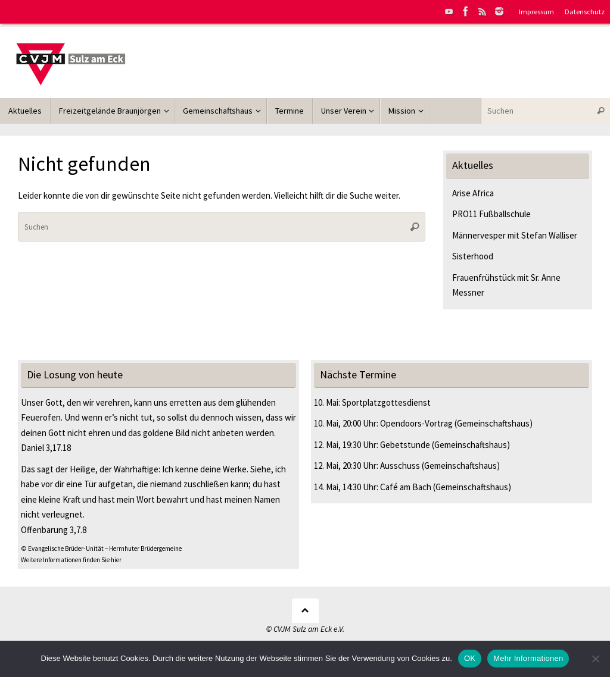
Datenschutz (585, 11)
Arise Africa (473, 193)
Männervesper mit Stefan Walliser (514, 235)
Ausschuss (400, 465)
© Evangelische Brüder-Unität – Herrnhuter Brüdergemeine (101, 548)
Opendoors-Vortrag (416, 423)
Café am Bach (405, 487)
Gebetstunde (405, 444)
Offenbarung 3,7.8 (53, 529)
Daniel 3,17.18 (46, 447)
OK (469, 658)
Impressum (536, 11)
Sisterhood (472, 256)
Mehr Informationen (528, 658)
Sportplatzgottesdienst (386, 402)
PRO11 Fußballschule (491, 214)
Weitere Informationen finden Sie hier (71, 560)
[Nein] (595, 659)
